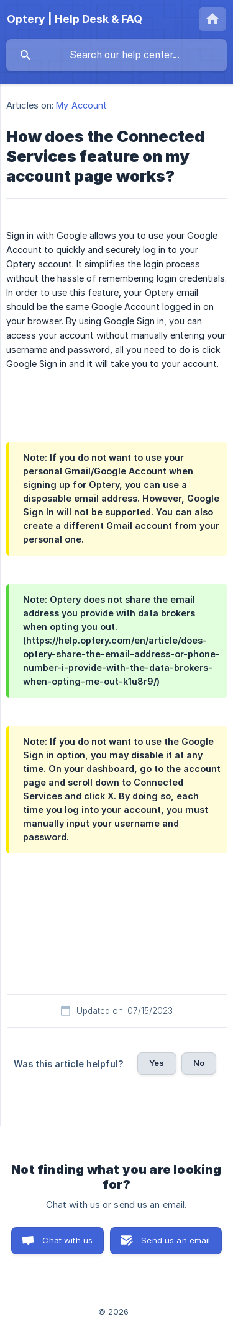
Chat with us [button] (67, 1240)
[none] (74, 19)
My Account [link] (81, 105)
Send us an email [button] (175, 1240)
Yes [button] (156, 1063)
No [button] (198, 1063)
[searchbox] (116, 55)
